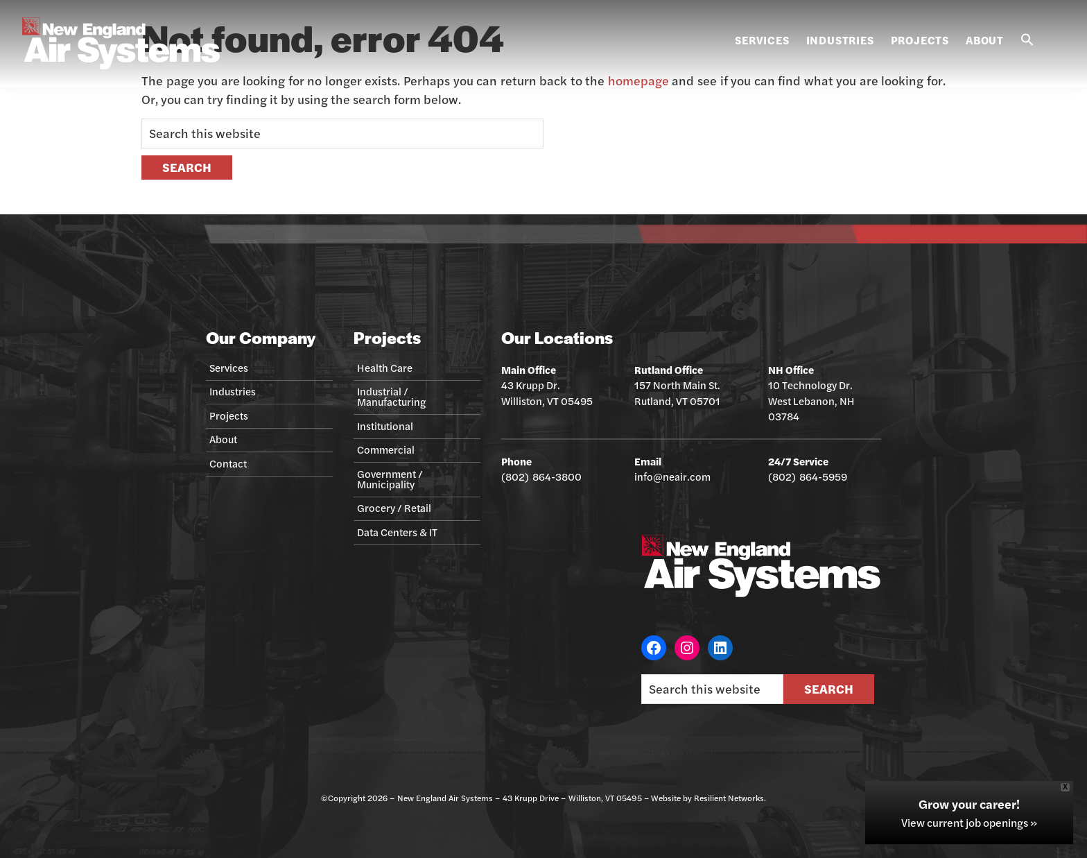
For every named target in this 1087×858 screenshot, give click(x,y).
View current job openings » (969, 822)
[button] (1027, 40)
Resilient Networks (729, 797)
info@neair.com (672, 476)
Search (828, 688)
